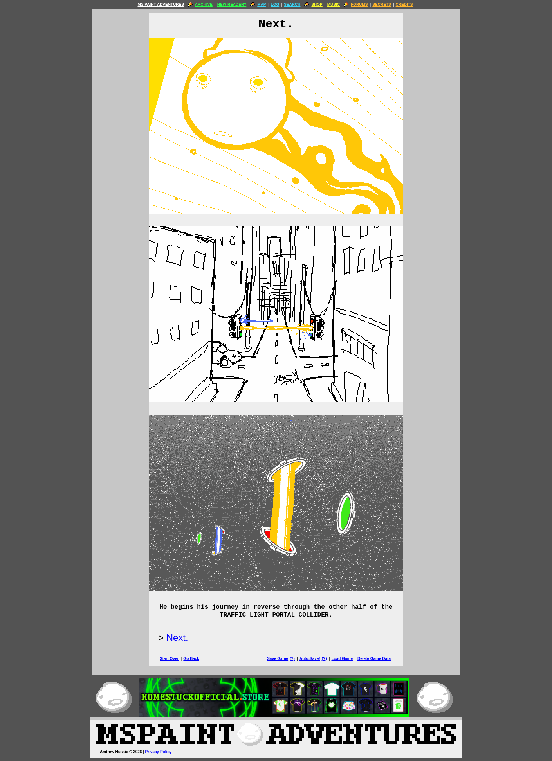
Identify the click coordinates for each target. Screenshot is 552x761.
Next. (177, 637)
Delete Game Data (374, 659)
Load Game (341, 659)
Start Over (169, 659)
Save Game (277, 659)
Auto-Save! (309, 659)
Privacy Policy (158, 752)
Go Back (191, 659)
